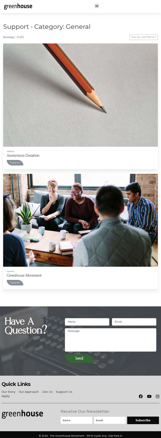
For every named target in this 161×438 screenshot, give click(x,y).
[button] (96, 5)
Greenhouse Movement (25, 275)
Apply (6, 394)
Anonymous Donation (24, 155)
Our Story (8, 391)
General (11, 152)
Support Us (64, 391)
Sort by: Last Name (142, 36)
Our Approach (29, 391)
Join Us (47, 391)
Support (15, 162)
